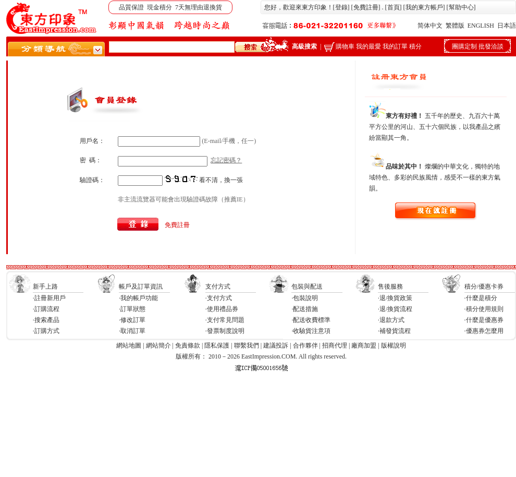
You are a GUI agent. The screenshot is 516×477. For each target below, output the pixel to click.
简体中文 (430, 25)
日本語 (506, 25)
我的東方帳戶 (424, 7)
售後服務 (390, 286)
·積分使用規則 (483, 309)
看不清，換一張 (221, 180)
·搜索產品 (46, 320)
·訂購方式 (46, 331)
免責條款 (187, 345)
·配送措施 (304, 309)
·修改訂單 (132, 320)
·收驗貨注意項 (310, 331)
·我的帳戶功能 (138, 298)
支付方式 (217, 286)
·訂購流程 (46, 309)
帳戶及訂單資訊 (141, 286)
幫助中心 (461, 7)
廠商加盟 (363, 345)
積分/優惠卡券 (483, 286)
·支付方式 (218, 298)
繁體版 (455, 25)
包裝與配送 (307, 286)
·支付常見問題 (224, 320)
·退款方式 (391, 320)
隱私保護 (216, 345)
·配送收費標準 (310, 320)
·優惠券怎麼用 (483, 331)
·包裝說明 (304, 298)
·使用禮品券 (221, 309)
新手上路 (45, 286)
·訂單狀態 (132, 309)
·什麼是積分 (480, 298)
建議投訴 (275, 345)
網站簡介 (158, 345)
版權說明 (393, 345)
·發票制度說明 (224, 331)
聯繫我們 (246, 345)
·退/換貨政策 (395, 298)
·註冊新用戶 (49, 298)
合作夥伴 (305, 345)
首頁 (393, 7)
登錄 (341, 7)
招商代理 (334, 345)
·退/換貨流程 (395, 309)
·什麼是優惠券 (483, 320)
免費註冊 (365, 7)
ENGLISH (481, 25)
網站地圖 (128, 345)
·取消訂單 (132, 331)
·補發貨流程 (394, 331)
